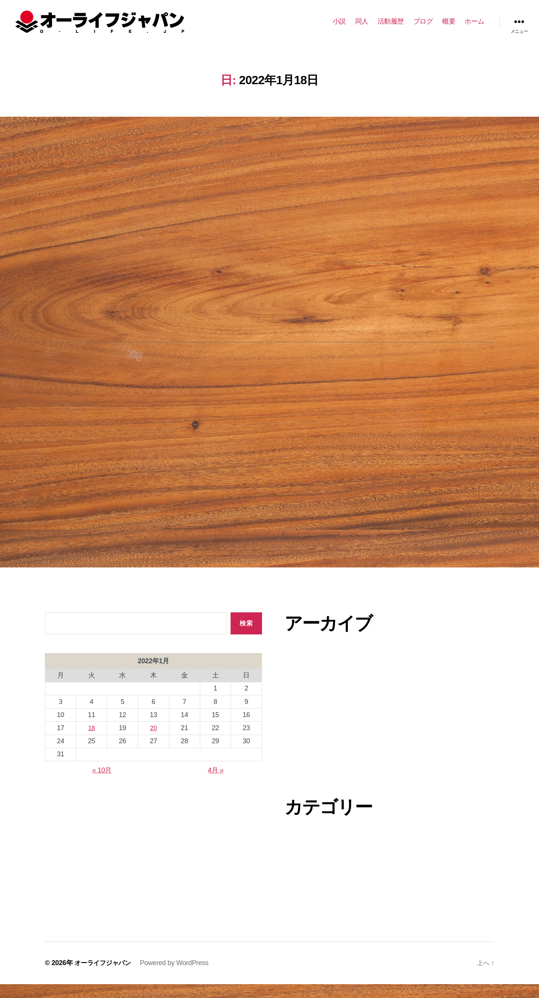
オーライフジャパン (104, 976)
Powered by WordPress (177, 976)
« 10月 (102, 784)
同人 (361, 27)
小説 (339, 27)
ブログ (423, 27)
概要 (448, 27)
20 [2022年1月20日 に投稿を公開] (153, 742)
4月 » (215, 784)
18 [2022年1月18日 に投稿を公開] (91, 742)
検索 (246, 637)
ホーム (474, 27)
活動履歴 (391, 27)
